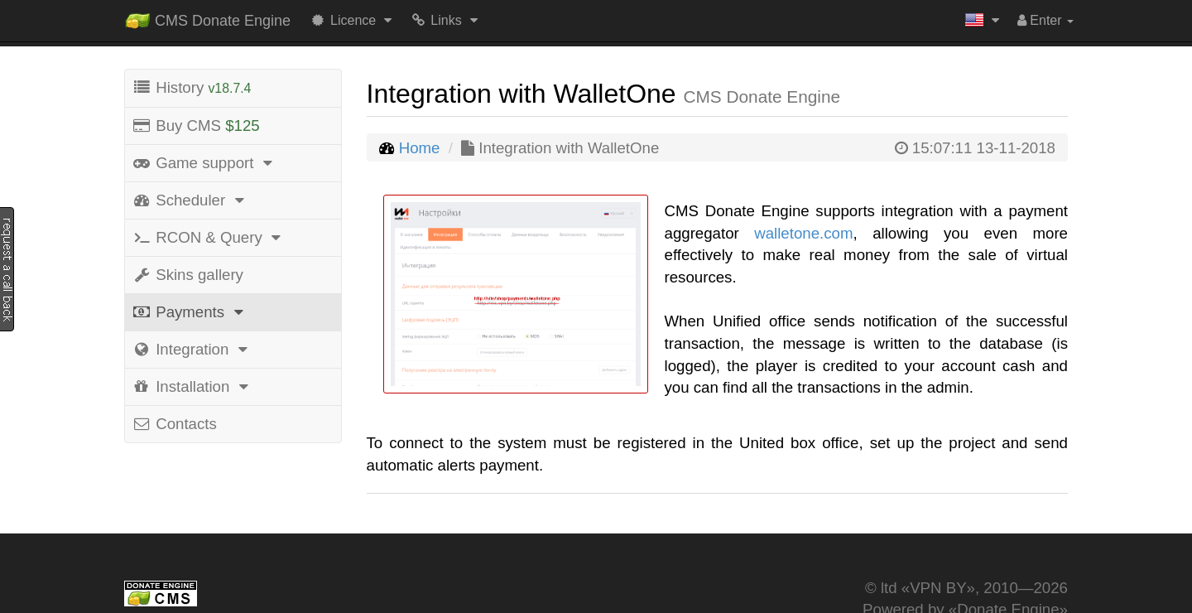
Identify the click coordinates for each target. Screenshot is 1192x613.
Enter (1045, 20)
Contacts (174, 423)
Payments (190, 312)
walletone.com (803, 233)
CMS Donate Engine (207, 17)
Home (419, 148)
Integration (192, 349)
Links (446, 20)
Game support (205, 162)
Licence (353, 20)
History (191, 87)
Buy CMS (196, 125)
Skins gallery (187, 274)
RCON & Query (209, 237)
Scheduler (190, 200)
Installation (193, 386)
